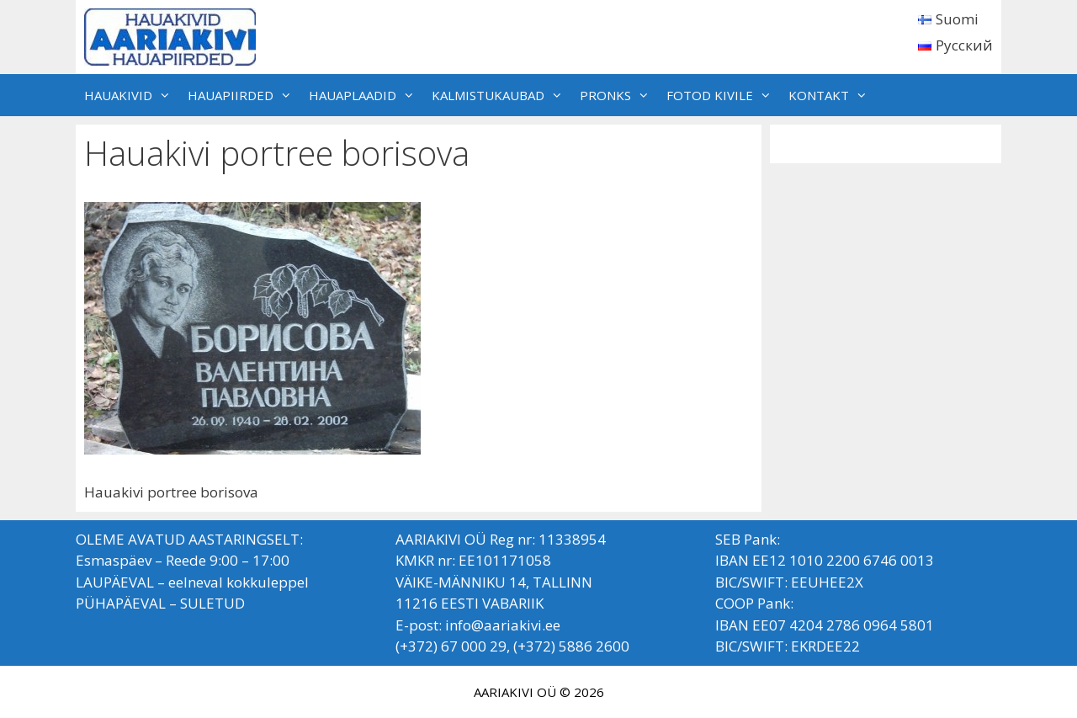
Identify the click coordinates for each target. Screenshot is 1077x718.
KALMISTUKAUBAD (501, 95)
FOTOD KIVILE (723, 95)
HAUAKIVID (131, 95)
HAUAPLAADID (366, 95)
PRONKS (619, 95)
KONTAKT (832, 95)
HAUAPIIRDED (244, 95)
